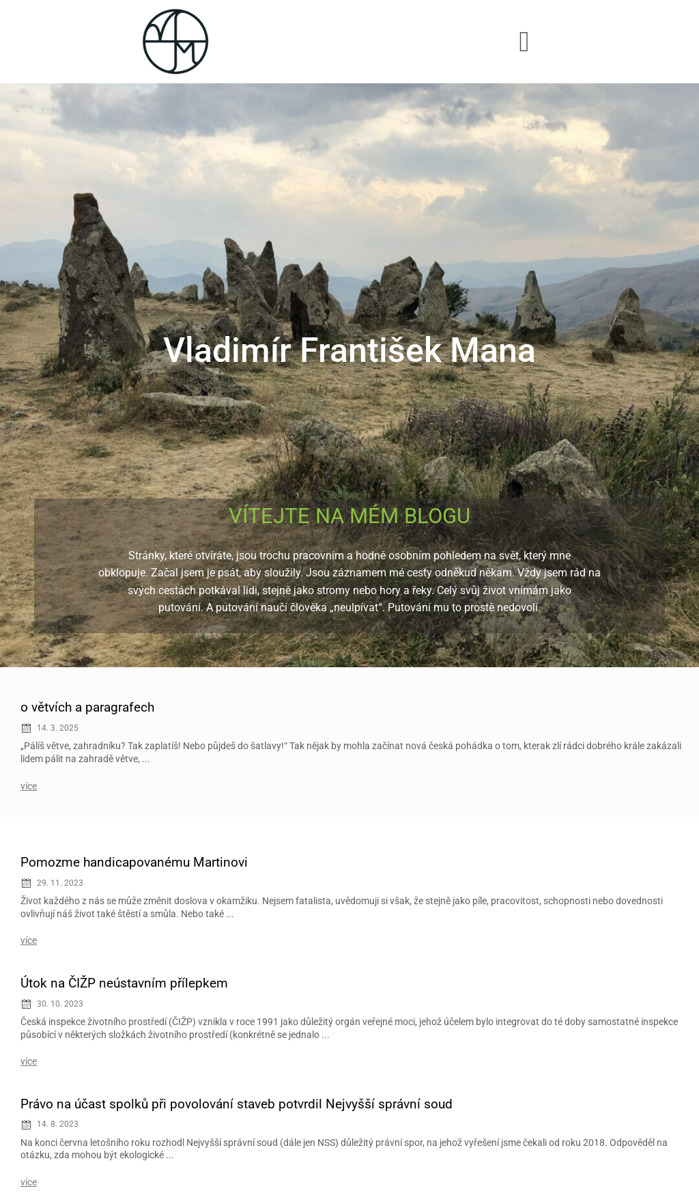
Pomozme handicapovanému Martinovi (134, 862)
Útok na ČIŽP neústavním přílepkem (124, 983)
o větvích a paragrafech (87, 707)
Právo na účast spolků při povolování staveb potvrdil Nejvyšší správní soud (236, 1104)
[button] (524, 41)
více (28, 786)
